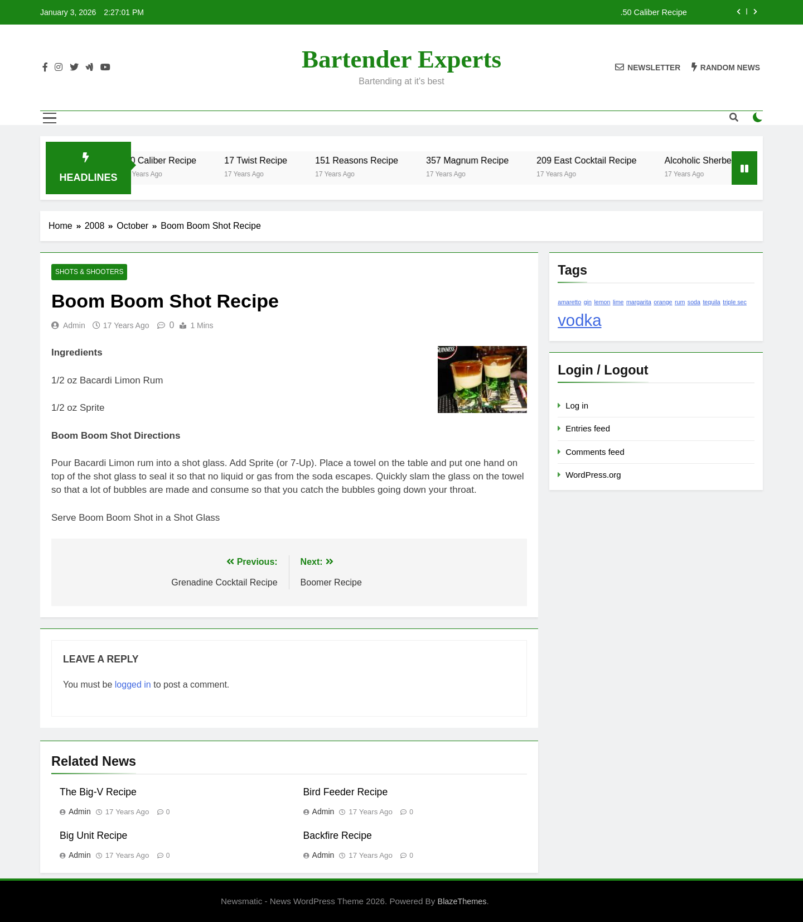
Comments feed (595, 452)
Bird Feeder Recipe (345, 792)
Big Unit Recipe (93, 835)
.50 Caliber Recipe (653, 12)
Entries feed (587, 428)
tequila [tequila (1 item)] (711, 302)
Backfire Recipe (337, 835)
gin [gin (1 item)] (588, 302)
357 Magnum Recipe (475, 160)
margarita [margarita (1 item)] (638, 302)
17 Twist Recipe (264, 160)
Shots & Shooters (89, 272)
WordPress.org (593, 474)
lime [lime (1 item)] (618, 302)
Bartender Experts (401, 59)
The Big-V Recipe (98, 792)
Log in (576, 405)
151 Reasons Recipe (365, 160)
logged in (133, 684)
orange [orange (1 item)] (663, 302)
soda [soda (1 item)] (694, 302)
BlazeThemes (462, 901)
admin (74, 325)
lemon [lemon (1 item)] (602, 302)
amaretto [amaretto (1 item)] (569, 302)
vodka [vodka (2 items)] (579, 320)
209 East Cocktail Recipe (595, 160)
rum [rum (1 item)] (680, 302)
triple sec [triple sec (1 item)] (735, 302)
